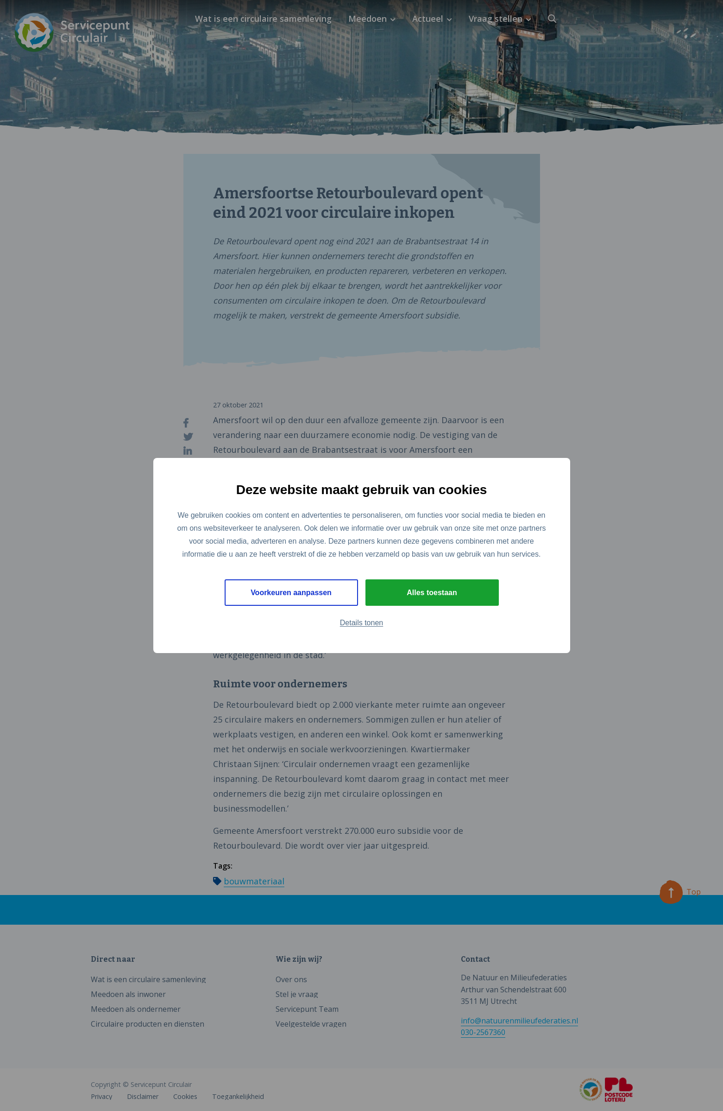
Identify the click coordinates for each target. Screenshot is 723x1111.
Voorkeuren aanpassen (291, 593)
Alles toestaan (432, 593)
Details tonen (361, 623)
